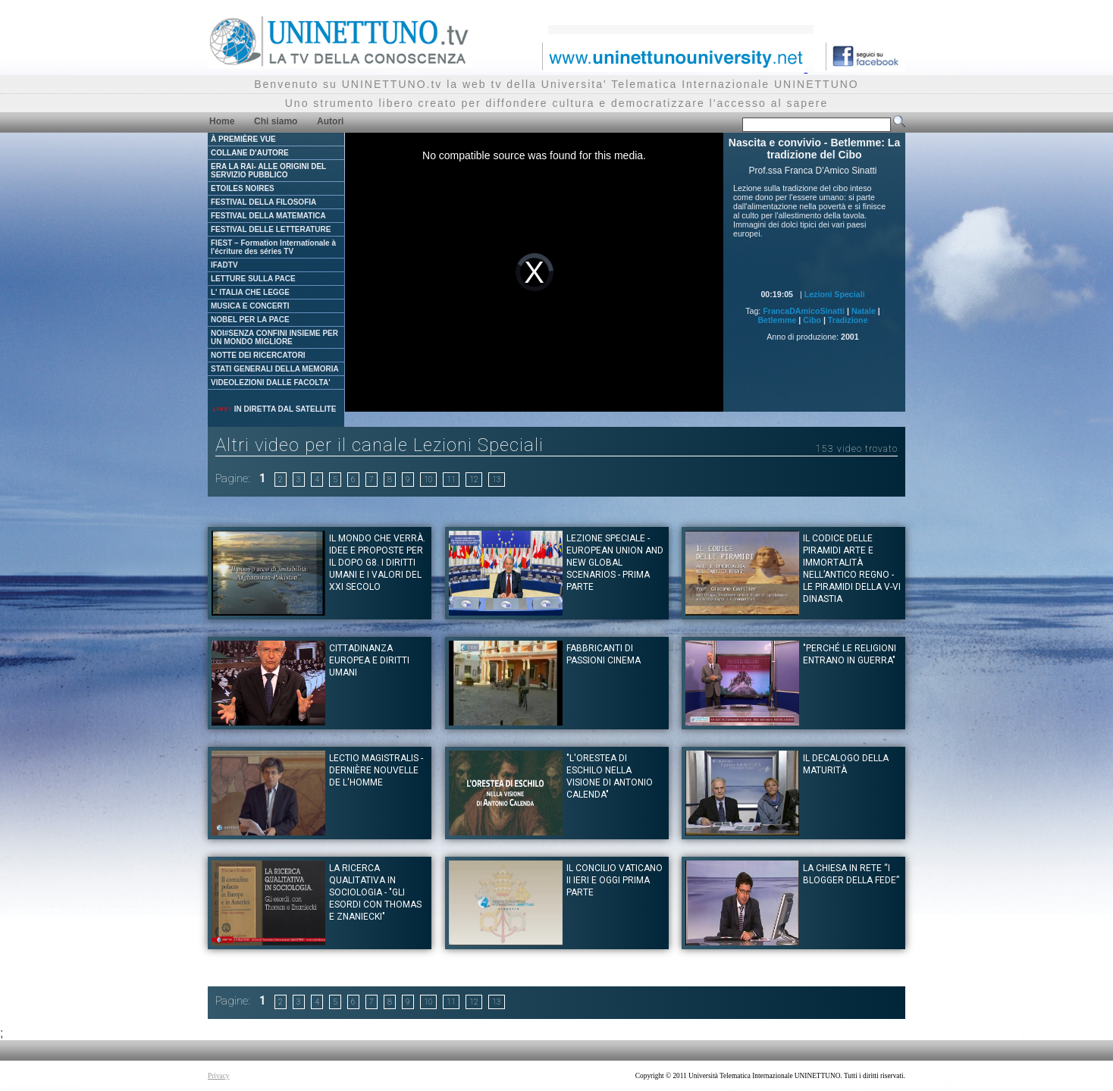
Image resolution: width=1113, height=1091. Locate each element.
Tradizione (848, 319)
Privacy (219, 1076)
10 (428, 479)
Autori (330, 121)
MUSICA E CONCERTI (250, 306)
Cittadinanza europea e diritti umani (369, 660)
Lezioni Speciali (834, 294)
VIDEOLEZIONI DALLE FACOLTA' (271, 382)
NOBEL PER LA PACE (250, 319)
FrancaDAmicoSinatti (804, 310)
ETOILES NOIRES (242, 188)
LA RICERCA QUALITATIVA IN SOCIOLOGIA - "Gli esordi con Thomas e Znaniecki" (375, 892)
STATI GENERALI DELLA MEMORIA (275, 369)
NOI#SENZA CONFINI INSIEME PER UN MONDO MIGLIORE (274, 337)
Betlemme (776, 319)
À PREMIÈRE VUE (243, 139)
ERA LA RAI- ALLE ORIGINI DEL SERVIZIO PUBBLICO (268, 170)
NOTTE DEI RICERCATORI (258, 355)
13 (496, 479)
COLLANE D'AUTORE (250, 153)
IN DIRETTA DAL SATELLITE (274, 409)
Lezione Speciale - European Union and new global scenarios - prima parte (614, 562)
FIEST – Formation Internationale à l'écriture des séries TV (273, 247)
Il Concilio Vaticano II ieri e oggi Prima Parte (614, 880)
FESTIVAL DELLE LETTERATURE (271, 229)
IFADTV (224, 265)
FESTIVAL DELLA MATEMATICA (268, 216)
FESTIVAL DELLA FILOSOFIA (263, 202)
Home (221, 121)
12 (473, 479)
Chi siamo (275, 121)
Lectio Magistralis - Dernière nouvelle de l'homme (376, 770)
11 (451, 479)
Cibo (812, 319)
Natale (863, 310)
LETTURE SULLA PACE (253, 278)
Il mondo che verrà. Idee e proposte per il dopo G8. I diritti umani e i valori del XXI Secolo (377, 562)
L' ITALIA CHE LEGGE (250, 292)
